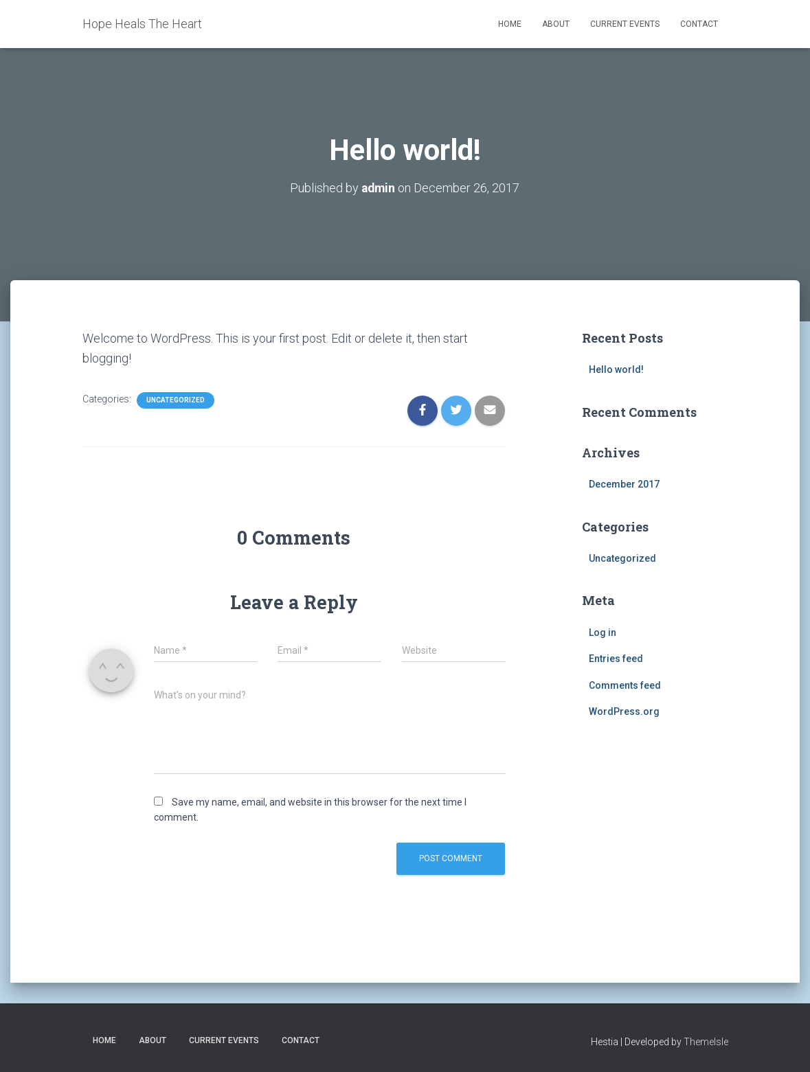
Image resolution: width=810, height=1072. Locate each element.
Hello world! (616, 369)
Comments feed (625, 684)
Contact (699, 24)
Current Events (625, 24)
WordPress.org (624, 711)
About (556, 24)
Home (509, 24)
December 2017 (624, 484)
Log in (602, 631)
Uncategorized (175, 400)
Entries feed (616, 658)
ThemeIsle (706, 1041)
